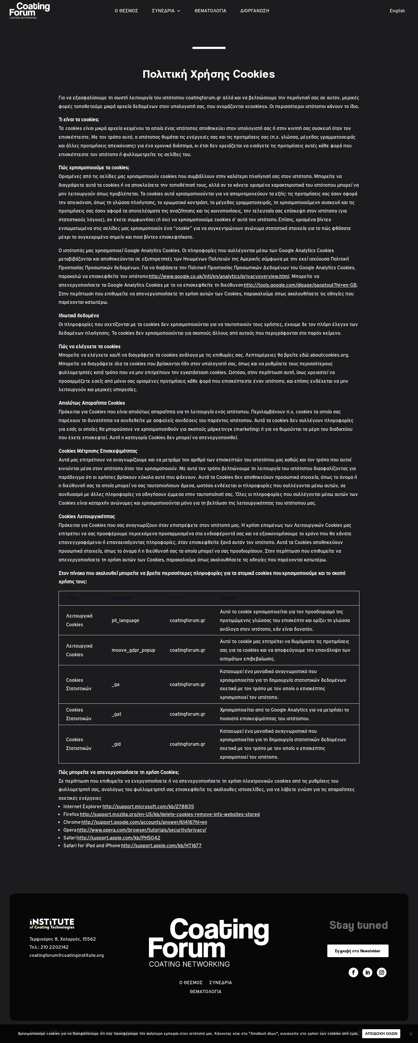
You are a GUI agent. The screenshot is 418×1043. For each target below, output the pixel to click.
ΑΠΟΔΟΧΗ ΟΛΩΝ (381, 1033)
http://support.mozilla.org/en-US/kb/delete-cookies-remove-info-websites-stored (170, 814)
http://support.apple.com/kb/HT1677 (161, 845)
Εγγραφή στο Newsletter (357, 950)
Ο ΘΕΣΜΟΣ (126, 11)
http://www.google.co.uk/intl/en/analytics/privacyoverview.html (219, 276)
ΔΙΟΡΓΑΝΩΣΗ (254, 11)
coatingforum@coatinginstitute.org (66, 955)
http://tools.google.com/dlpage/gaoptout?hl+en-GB (300, 285)
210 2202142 (55, 947)
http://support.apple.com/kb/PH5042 (118, 837)
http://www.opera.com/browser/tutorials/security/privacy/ (142, 830)
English (397, 11)
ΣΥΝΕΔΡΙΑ (163, 11)
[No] (410, 1034)
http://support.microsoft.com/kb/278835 (148, 806)
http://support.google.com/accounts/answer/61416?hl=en (144, 822)
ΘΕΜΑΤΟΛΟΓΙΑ (210, 11)
